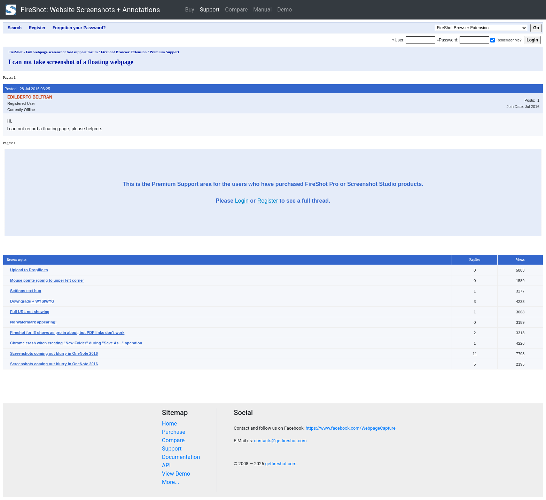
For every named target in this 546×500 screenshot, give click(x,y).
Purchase (173, 432)
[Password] (474, 40)
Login (242, 201)
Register (267, 201)
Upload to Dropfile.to (29, 270)
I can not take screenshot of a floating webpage (70, 61)
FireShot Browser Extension (124, 52)
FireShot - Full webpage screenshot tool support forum (53, 52)
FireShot (83, 10)
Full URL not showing (29, 312)
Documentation (181, 457)
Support (209, 9)
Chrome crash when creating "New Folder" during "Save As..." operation (76, 343)
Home (169, 423)
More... (170, 482)
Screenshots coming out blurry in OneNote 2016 (54, 353)
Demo (284, 9)
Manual (262, 9)
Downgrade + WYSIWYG (32, 301)
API (166, 465)
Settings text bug (25, 291)
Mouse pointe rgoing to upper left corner (47, 280)
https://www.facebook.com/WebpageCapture (351, 428)
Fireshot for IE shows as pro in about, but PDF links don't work (67, 332)
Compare (236, 9)
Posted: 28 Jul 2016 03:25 (27, 89)
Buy (189, 9)
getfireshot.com (281, 463)
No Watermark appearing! (33, 322)
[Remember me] (492, 40)
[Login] (420, 40)
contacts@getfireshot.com (280, 440)
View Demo (176, 473)
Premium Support (164, 52)
